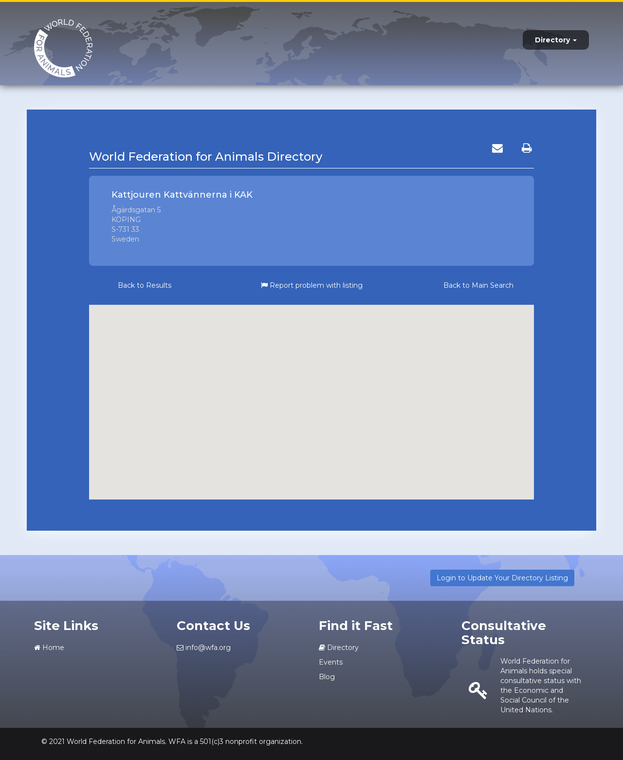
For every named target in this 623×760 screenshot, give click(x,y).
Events (331, 662)
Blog (327, 676)
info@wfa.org (204, 647)
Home (49, 647)
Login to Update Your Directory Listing (502, 578)
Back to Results (144, 285)
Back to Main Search (478, 285)
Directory (556, 40)
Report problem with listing (312, 285)
